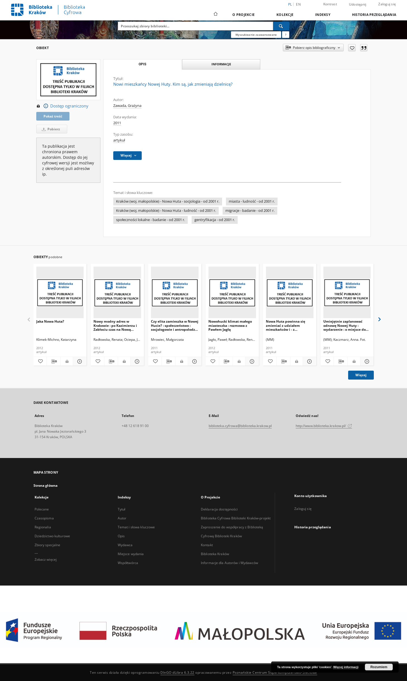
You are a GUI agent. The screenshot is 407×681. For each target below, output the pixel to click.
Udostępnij (358, 4)
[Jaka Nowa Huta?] (60, 292)
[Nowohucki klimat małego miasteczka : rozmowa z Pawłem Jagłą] (232, 292)
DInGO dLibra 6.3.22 (177, 672)
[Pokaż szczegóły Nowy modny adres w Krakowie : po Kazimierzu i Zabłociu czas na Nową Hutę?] (136, 361)
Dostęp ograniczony (62, 106)
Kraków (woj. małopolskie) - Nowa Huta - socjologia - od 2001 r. (167, 201)
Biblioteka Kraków (215, 553)
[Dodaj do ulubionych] (352, 47)
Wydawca (125, 545)
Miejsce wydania (131, 553)
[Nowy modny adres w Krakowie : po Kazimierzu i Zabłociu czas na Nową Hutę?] (117, 292)
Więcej (361, 375)
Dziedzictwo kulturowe (52, 536)
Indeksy (322, 14)
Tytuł (122, 509)
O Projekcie (243, 14)
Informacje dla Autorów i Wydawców (229, 562)
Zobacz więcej (46, 559)
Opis (121, 536)
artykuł (119, 140)
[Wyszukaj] (281, 25)
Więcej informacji (345, 667)
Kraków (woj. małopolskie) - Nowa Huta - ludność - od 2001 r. (166, 210)
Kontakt (207, 545)
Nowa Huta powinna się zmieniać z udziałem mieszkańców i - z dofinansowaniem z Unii (286, 325)
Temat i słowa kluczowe (136, 527)
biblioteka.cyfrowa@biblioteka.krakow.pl (240, 425)
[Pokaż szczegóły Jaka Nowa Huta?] (79, 361)
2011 (117, 123)
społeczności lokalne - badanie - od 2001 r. (150, 219)
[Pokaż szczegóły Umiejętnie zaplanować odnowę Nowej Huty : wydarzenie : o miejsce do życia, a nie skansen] (366, 361)
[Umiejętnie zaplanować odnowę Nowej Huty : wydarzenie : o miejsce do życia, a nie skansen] (347, 292)
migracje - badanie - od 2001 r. (249, 210)
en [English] (298, 4)
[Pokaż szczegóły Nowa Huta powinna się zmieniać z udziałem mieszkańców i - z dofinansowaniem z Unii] (309, 361)
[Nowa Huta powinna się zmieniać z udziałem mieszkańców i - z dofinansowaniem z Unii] (289, 292)
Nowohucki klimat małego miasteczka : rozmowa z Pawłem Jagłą (230, 325)
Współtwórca (128, 562)
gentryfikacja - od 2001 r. (214, 219)
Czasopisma (44, 518)
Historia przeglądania (374, 14)
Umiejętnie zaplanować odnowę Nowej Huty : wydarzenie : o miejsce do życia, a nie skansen (344, 325)
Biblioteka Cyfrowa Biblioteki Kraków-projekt (236, 518)
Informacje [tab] (221, 64)
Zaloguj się (387, 4)
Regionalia (43, 527)
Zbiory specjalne (48, 545)
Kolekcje (284, 14)
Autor (122, 518)
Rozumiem (378, 667)
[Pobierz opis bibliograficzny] (53, 361)
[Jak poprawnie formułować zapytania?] (285, 34)
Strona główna (45, 485)
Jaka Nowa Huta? (50, 321)
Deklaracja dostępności (219, 509)
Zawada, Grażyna (127, 105)
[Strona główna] (215, 14)
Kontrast (330, 4)
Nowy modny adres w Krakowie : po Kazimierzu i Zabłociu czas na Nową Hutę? (115, 325)
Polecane (42, 509)
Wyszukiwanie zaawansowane (256, 35)
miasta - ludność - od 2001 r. (252, 201)
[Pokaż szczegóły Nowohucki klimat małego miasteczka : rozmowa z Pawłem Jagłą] (251, 361)
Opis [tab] (142, 64)
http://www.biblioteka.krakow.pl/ (324, 425)
